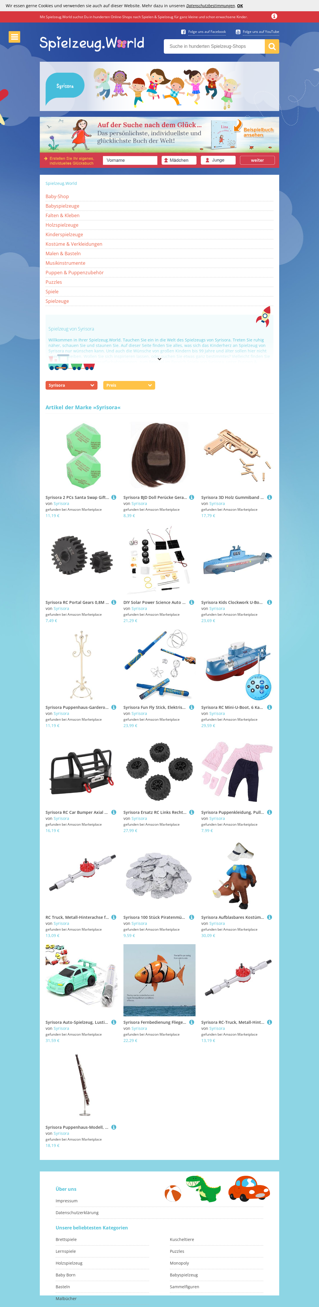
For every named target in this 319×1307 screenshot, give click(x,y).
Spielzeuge (57, 301)
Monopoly (179, 1263)
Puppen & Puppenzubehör (75, 272)
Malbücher (66, 1298)
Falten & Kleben (63, 215)
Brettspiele (66, 1239)
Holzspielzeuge (62, 225)
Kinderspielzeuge (64, 234)
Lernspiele (66, 1251)
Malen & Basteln (63, 253)
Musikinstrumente (65, 263)
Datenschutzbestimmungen (210, 5)
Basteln (63, 1286)
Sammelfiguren (184, 1286)
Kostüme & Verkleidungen (74, 244)
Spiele (52, 291)
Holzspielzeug (69, 1263)
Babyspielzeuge (62, 206)
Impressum (67, 1200)
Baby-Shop (57, 196)
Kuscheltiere (182, 1239)
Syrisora (61, 503)
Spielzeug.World (61, 183)
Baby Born (66, 1275)
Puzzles (54, 282)
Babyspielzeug (184, 1275)
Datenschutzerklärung (77, 1212)
